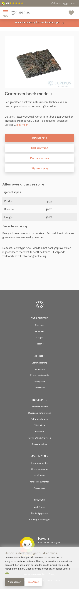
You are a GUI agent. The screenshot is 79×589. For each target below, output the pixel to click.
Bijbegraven (39, 381)
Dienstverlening (39, 362)
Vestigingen (39, 506)
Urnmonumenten (39, 469)
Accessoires (39, 487)
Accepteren (14, 582)
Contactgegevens (39, 513)
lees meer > (23, 124)
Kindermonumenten (39, 481)
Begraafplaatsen (39, 443)
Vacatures (39, 331)
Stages (39, 337)
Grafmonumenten (39, 462)
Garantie (39, 431)
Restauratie (39, 368)
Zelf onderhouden (39, 419)
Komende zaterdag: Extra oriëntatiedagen (39, 23)
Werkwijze (39, 425)
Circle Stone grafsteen (39, 437)
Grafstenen (39, 475)
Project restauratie (39, 375)
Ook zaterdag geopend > (64, 3)
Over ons (39, 324)
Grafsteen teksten (39, 406)
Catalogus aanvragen (39, 519)
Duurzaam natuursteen (39, 412)
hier (7, 572)
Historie (39, 343)
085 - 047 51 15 (39, 168)
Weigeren (33, 582)
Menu (5, 13)
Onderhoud (39, 387)
